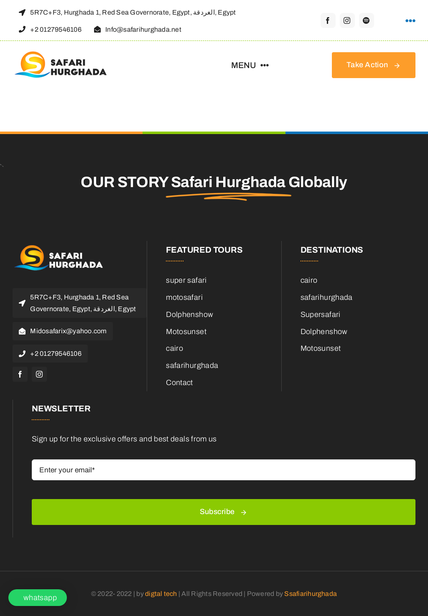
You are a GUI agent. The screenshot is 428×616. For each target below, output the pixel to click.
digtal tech (161, 593)
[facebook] (328, 20)
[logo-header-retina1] (63, 249)
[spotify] (366, 20)
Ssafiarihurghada (310, 593)
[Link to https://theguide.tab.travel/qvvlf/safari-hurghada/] (410, 21)
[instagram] (347, 20)
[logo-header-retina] (65, 55)
